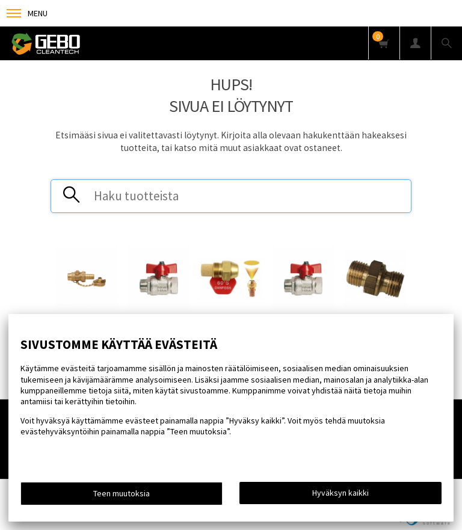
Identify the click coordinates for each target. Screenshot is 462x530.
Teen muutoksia (121, 493)
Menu (27, 13)
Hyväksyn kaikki (340, 492)
